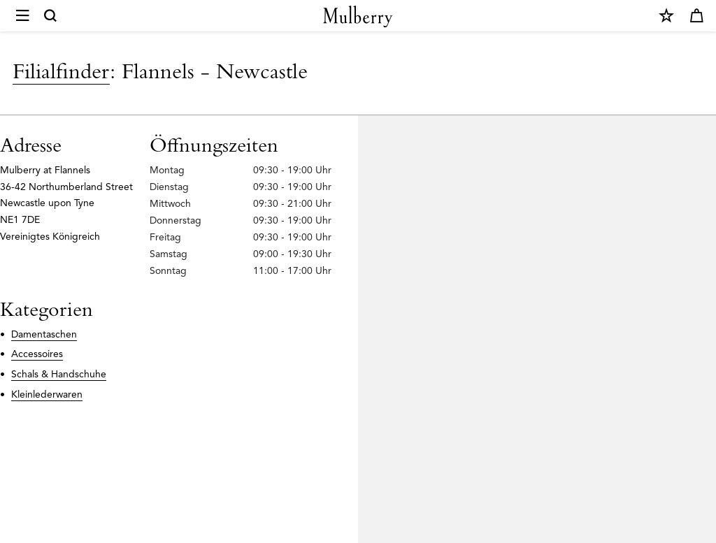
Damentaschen (44, 334)
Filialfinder (61, 70)
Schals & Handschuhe (58, 374)
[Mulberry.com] (358, 16)
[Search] (51, 16)
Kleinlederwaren (47, 394)
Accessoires (37, 354)
